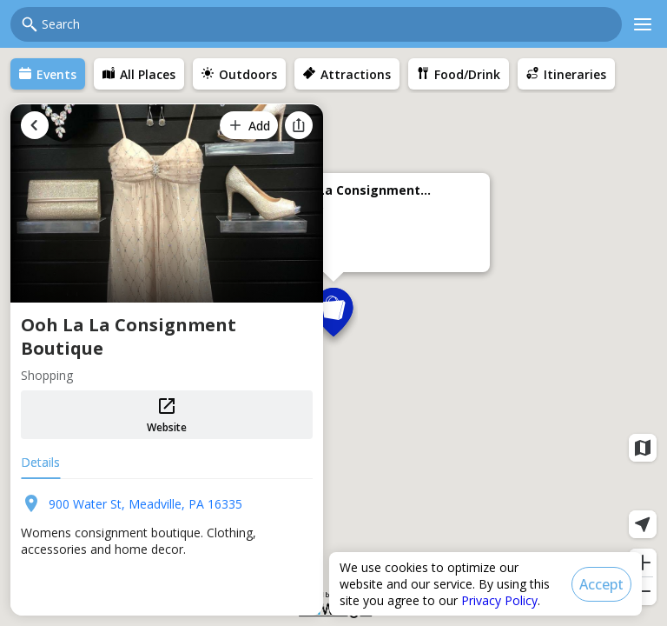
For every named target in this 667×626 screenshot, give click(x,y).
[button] (333, 316)
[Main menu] (643, 24)
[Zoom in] (643, 562)
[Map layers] (643, 448)
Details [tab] (40, 462)
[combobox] (326, 24)
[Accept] (601, 584)
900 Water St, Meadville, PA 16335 (145, 504)
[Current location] (643, 524)
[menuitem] (47, 74)
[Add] (249, 125)
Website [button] (167, 415)
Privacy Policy (499, 600)
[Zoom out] (643, 591)
